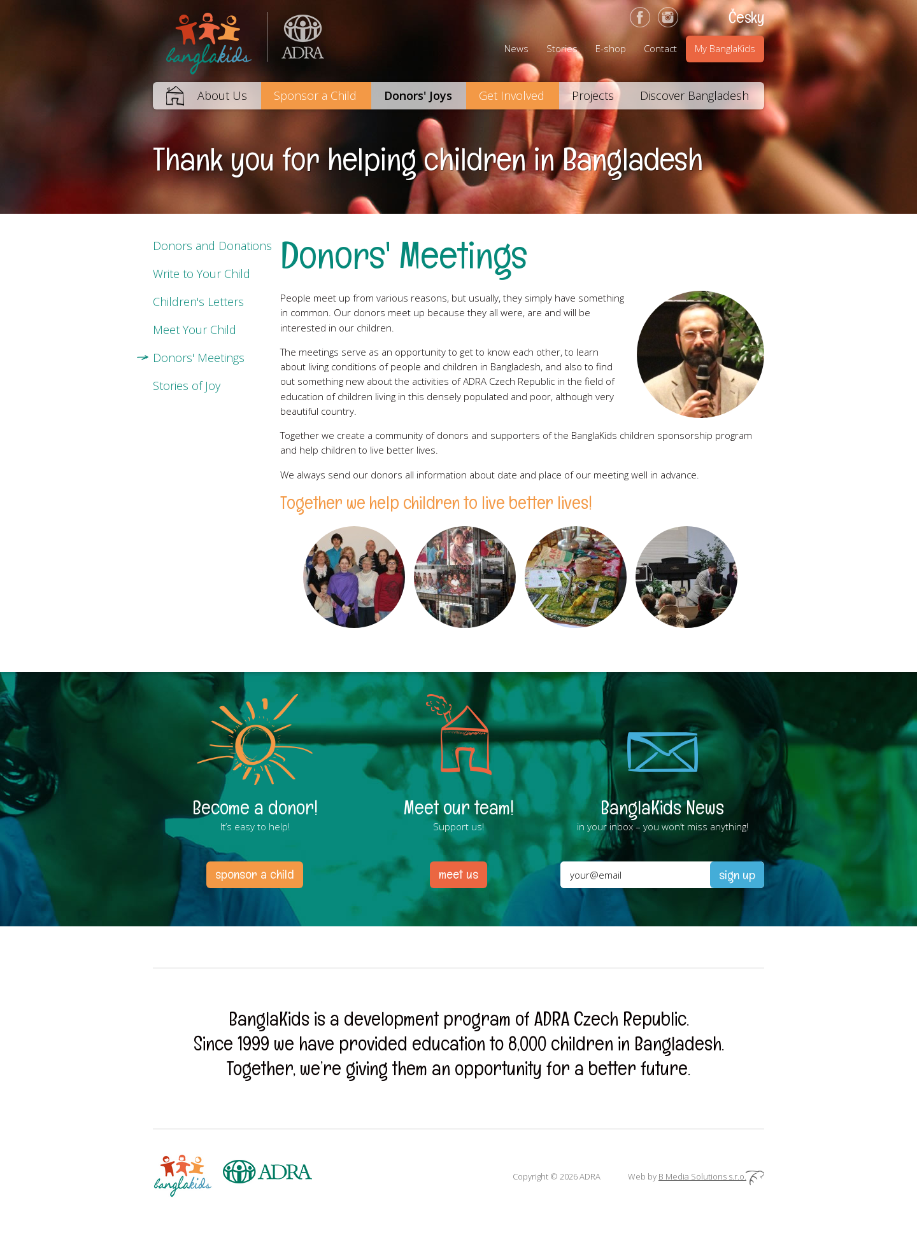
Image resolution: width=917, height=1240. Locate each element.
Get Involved (511, 95)
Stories (562, 48)
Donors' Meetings (199, 357)
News (516, 48)
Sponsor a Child (315, 95)
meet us (458, 874)
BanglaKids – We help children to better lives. (210, 41)
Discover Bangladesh (694, 95)
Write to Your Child (201, 273)
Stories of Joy (186, 385)
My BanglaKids (725, 48)
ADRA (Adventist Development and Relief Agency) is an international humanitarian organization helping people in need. (296, 41)
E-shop (610, 48)
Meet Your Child (194, 329)
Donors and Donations (212, 245)
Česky (746, 17)
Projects (593, 95)
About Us (222, 95)
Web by (696, 1176)
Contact (660, 48)
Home (168, 95)
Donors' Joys (418, 95)
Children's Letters (198, 301)
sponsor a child (254, 874)
